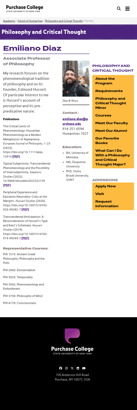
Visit (99, 194)
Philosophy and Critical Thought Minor (110, 103)
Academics (9, 21)
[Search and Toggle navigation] (124, 8)
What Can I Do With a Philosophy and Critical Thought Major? (112, 157)
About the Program (105, 81)
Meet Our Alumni (111, 130)
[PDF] (16, 156)
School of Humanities (30, 21)
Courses (103, 115)
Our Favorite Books (107, 140)
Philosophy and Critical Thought (64, 21)
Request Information (106, 204)
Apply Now (105, 186)
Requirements (109, 91)
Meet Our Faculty (111, 123)
